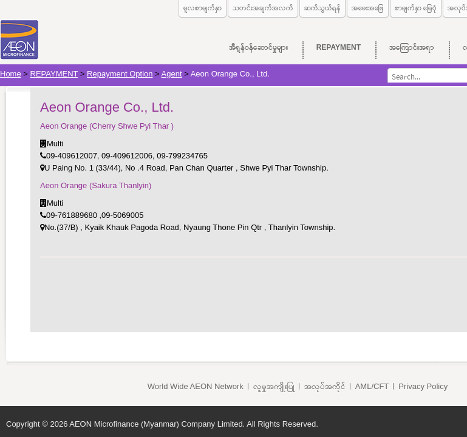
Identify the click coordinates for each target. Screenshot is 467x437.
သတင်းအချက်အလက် (263, 8)
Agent (172, 73)
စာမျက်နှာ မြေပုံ (416, 8)
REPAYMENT (54, 73)
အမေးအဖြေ (368, 8)
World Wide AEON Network (196, 386)
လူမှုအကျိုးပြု (274, 386)
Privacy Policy (423, 386)
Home (10, 73)
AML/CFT (372, 386)
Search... (387, 68)
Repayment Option (119, 73)
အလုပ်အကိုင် (325, 386)
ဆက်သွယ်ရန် (322, 8)
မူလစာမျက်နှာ (202, 8)
